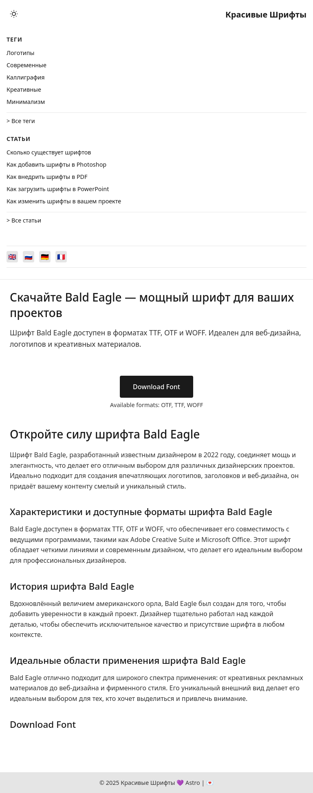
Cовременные (26, 65)
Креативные (24, 89)
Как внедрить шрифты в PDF (47, 177)
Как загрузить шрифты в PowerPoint (58, 189)
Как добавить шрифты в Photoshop (56, 164)
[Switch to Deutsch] (45, 256)
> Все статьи (24, 220)
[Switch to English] (12, 256)
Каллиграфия (26, 77)
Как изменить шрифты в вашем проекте (64, 201)
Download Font (156, 386)
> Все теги (21, 121)
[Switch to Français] (61, 256)
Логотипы (20, 53)
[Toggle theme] (14, 14)
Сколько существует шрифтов (49, 152)
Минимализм (26, 102)
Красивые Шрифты (265, 14)
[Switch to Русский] (28, 256)
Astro (192, 782)
